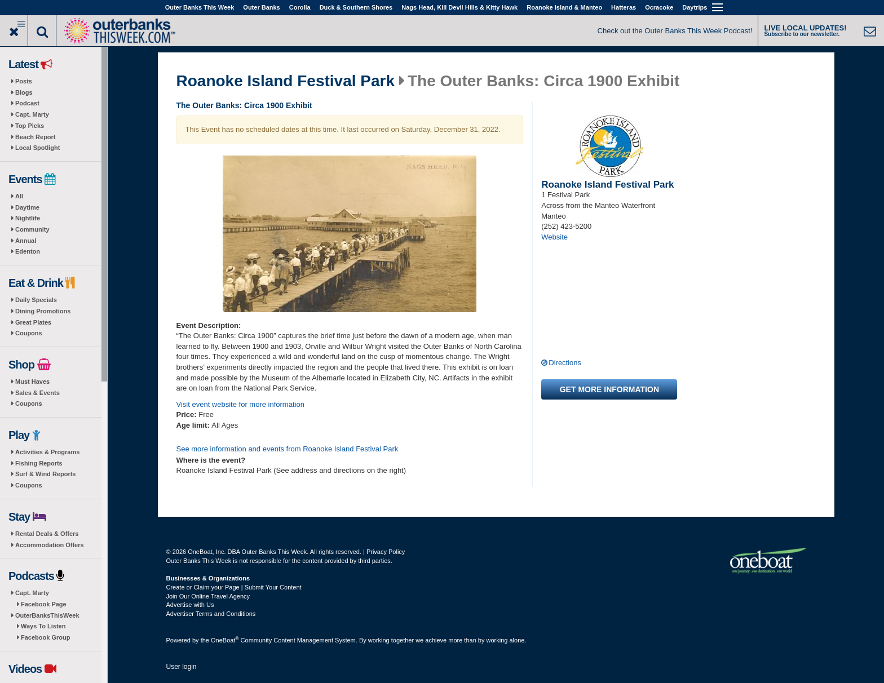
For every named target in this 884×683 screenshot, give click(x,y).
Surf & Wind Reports (45, 474)
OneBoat (225, 640)
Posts (23, 81)
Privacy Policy (385, 551)
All (19, 196)
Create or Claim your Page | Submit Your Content (234, 587)
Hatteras (623, 7)
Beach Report (35, 137)
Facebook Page (44, 604)
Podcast (27, 103)
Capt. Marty (32, 114)
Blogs (24, 92)
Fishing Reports (39, 463)
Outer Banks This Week (200, 7)
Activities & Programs (47, 452)
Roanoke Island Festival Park (285, 81)
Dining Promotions (42, 311)
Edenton (27, 251)
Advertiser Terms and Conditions (211, 613)
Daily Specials (36, 299)
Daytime (27, 207)
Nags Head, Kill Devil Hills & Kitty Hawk (459, 7)
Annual (25, 240)
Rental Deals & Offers (46, 533)
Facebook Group (45, 637)
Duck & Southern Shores (356, 7)
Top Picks (29, 125)
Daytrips (694, 7)
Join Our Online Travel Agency (208, 596)
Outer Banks (261, 7)
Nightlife (27, 218)
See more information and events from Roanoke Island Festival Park (287, 449)
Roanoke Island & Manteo (564, 7)
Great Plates (33, 322)
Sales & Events (37, 392)
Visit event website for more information (240, 404)
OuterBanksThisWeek (47, 615)
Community (32, 229)
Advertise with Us (190, 604)
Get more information (609, 389)
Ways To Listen (43, 626)
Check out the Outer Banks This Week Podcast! (675, 30)
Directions (565, 362)
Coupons (28, 333)
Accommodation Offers (49, 545)
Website (554, 237)
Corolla (300, 7)
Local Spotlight (37, 147)
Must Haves (32, 381)
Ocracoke (659, 7)
